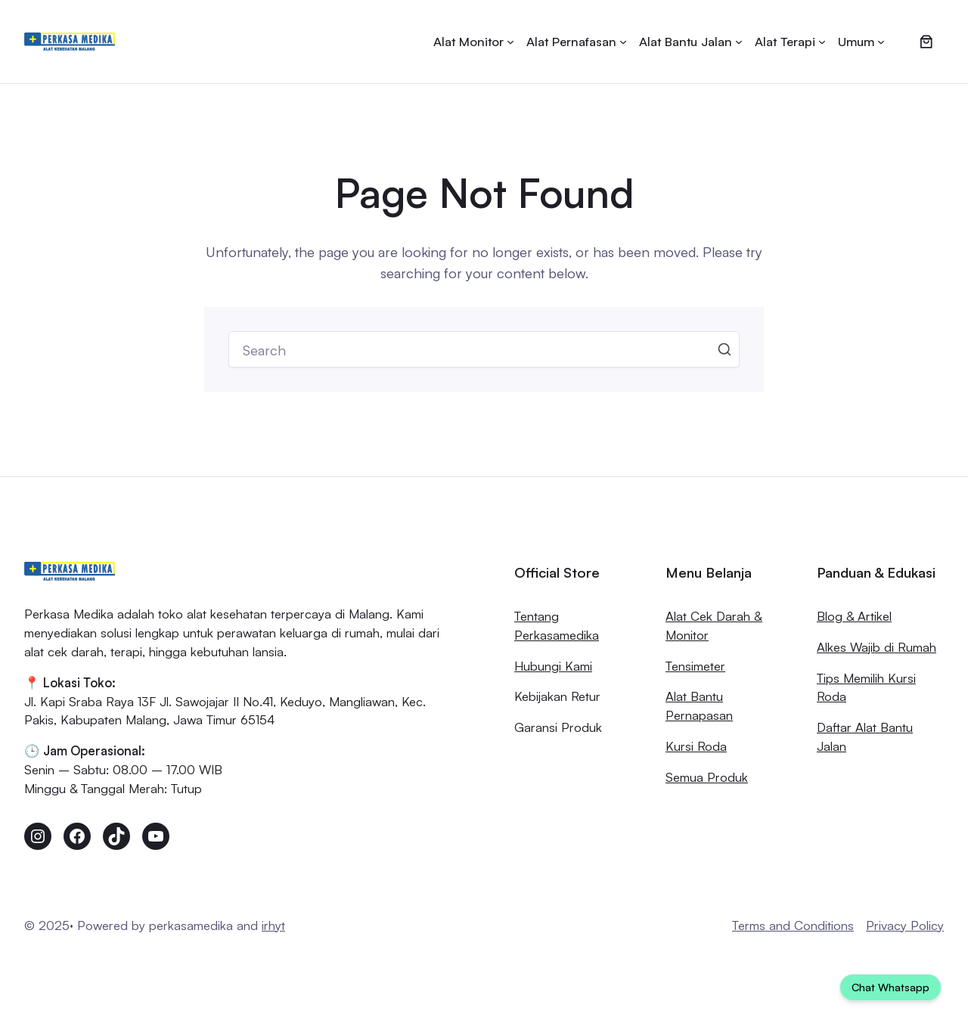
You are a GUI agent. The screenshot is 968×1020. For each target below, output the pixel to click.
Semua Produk (707, 777)
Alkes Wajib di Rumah (876, 647)
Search (724, 349)
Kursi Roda (696, 746)
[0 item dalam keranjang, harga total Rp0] (926, 41)
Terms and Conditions (793, 925)
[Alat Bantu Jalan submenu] (691, 42)
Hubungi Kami (553, 666)
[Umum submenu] (861, 42)
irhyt (273, 925)
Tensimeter (695, 666)
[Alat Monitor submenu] (473, 42)
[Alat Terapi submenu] (790, 42)
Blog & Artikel (854, 616)
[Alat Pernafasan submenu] (576, 42)
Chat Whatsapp (890, 987)
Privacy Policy (905, 925)
